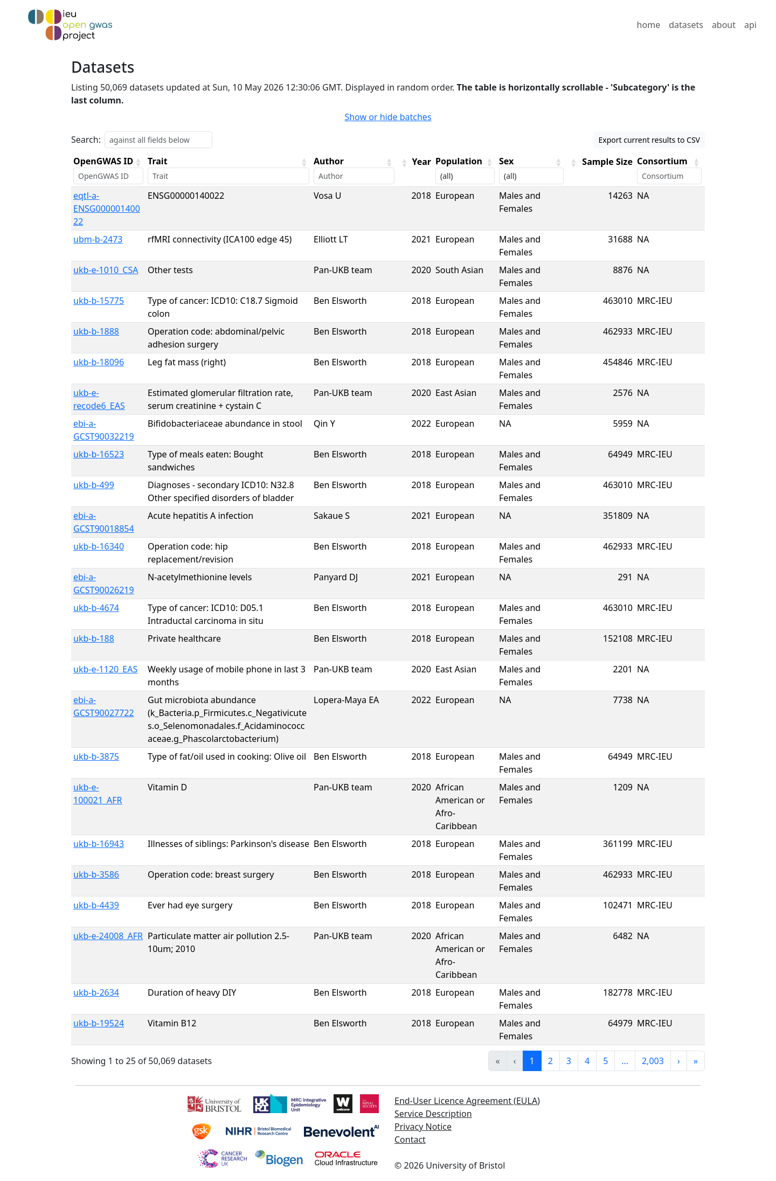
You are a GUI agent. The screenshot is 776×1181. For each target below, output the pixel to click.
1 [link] (532, 1061)
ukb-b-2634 (96, 992)
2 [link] (550, 1061)
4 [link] (587, 1061)
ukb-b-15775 (98, 301)
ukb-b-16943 (98, 844)
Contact (410, 1139)
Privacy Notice (423, 1127)
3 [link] (568, 1061)
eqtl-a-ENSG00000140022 (106, 208)
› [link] (678, 1061)
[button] (138, 162)
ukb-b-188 (93, 638)
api (750, 25)
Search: (86, 139)
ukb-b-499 (93, 485)
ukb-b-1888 (96, 331)
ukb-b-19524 (98, 1023)
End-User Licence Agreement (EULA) (467, 1101)
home (649, 25)
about (724, 25)
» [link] (696, 1061)
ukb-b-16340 (98, 546)
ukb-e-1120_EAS (105, 669)
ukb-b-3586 (96, 874)
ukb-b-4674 (96, 608)
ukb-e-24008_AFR (108, 936)
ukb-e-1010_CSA (105, 270)
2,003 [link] (653, 1061)
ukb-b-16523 (98, 454)
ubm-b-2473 (97, 239)
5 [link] (605, 1061)
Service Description (433, 1114)
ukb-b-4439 (96, 905)
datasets (686, 25)
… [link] (624, 1061)
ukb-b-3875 (96, 756)
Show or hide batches (387, 117)
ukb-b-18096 (98, 362)
